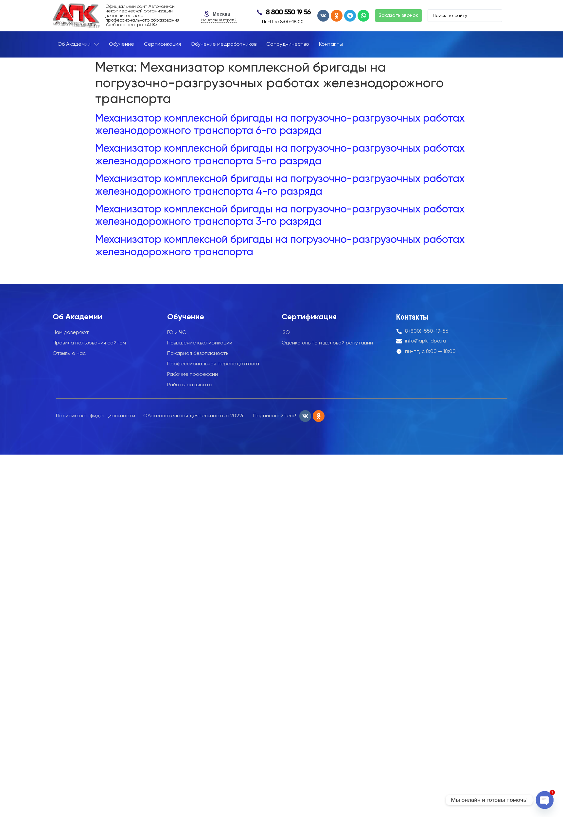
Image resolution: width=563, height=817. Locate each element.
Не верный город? (219, 20)
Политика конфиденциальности (95, 416)
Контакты (412, 317)
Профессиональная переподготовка (213, 364)
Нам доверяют (71, 332)
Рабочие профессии (192, 374)
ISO (286, 332)
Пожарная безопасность (197, 353)
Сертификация (309, 317)
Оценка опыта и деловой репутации (327, 343)
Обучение (185, 317)
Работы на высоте (189, 385)
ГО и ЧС (176, 332)
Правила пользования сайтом (89, 343)
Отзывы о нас (69, 353)
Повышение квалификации (199, 343)
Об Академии (77, 317)
